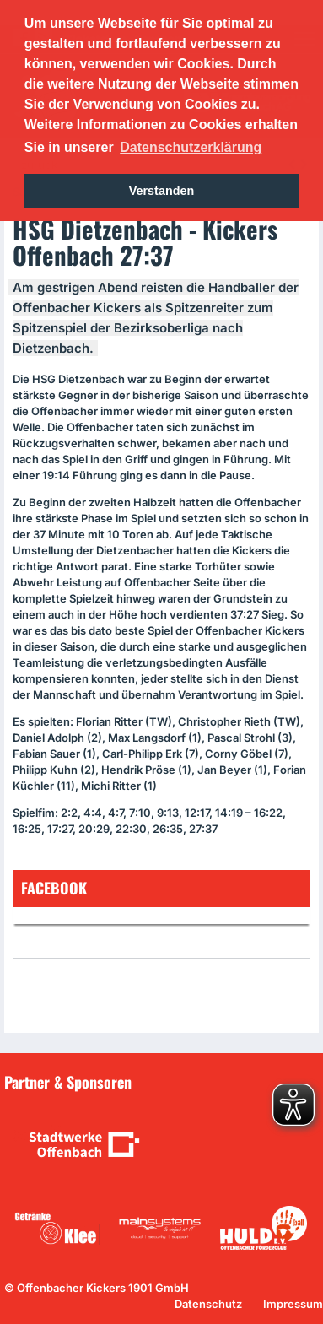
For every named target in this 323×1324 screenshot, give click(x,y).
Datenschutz (208, 1303)
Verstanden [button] (162, 190)
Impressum (293, 1303)
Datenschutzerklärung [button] (190, 147)
